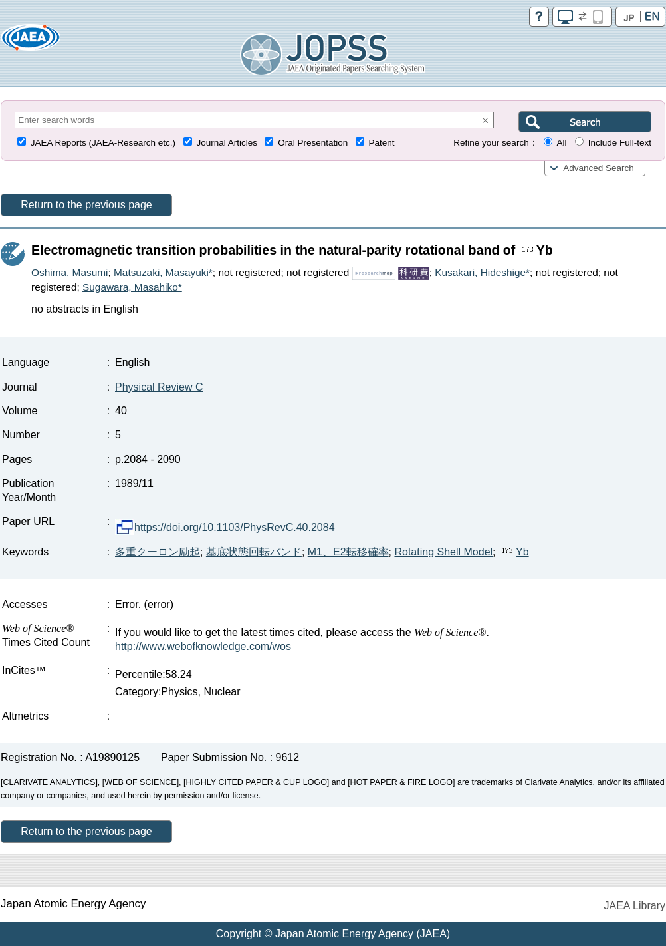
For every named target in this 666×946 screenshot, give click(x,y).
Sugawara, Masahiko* (132, 287)
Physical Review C (159, 387)
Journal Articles (226, 143)
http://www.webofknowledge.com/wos (203, 646)
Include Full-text (619, 143)
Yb (514, 551)
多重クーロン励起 (157, 551)
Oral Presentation (313, 143)
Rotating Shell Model (443, 551)
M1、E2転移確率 (348, 551)
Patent (382, 143)
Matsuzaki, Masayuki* (163, 272)
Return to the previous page (86, 204)
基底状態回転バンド (254, 551)
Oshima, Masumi (69, 272)
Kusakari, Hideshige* (482, 272)
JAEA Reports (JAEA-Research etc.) (103, 143)
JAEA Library (634, 905)
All (561, 143)
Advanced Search (598, 168)
